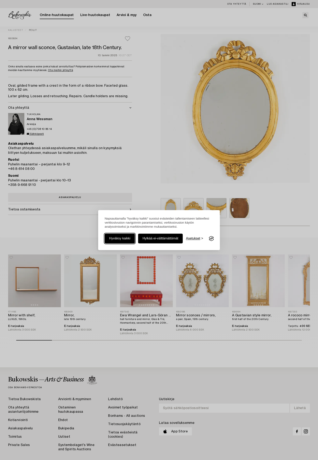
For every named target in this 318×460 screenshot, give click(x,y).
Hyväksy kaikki (119, 238)
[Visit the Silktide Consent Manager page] (211, 238)
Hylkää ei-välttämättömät (160, 238)
